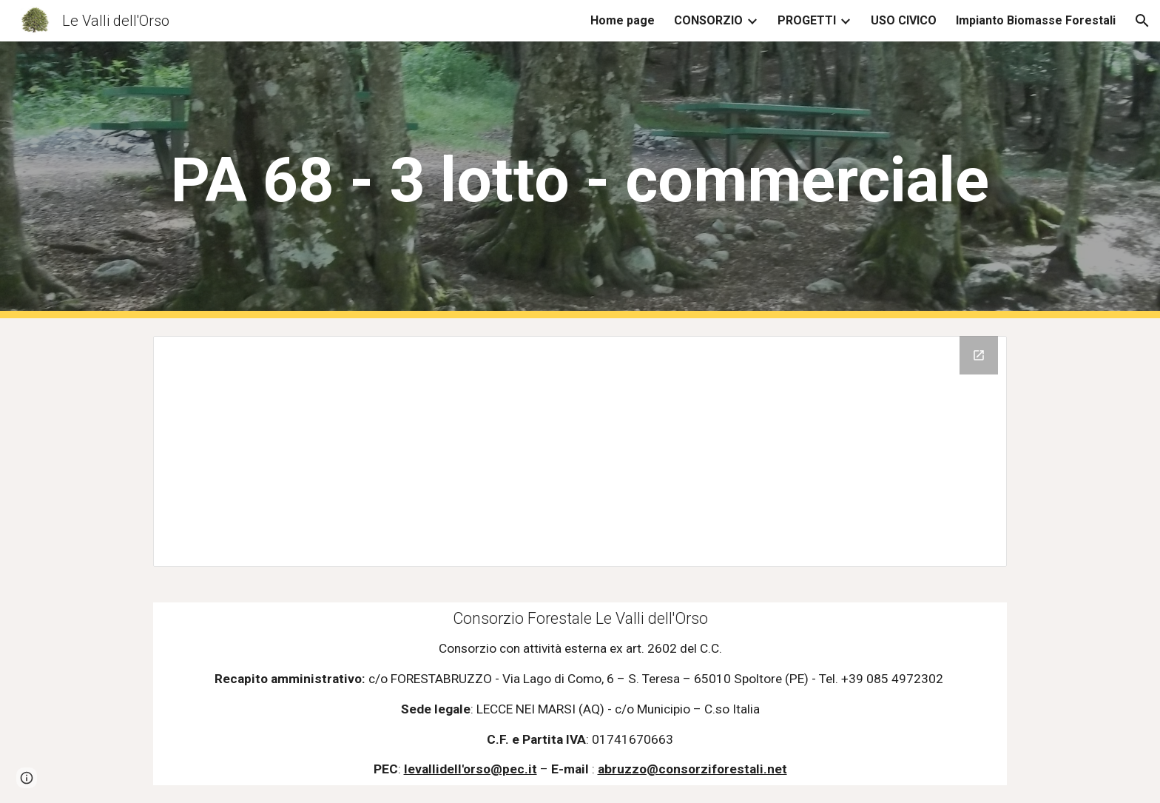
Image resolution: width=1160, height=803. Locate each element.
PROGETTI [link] (807, 20)
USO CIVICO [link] (904, 20)
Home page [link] (622, 20)
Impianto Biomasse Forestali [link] (1036, 20)
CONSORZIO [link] (708, 20)
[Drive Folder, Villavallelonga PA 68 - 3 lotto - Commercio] (580, 451)
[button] (1142, 20)
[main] (580, 180)
